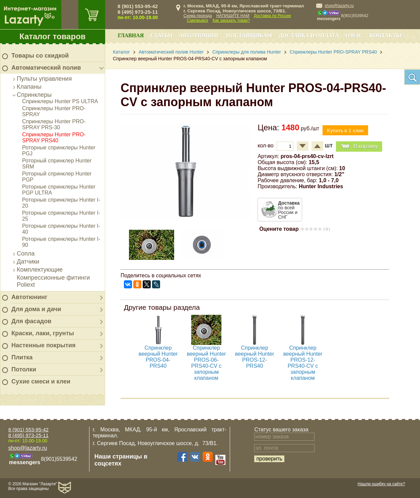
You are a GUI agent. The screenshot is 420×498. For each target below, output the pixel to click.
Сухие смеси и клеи (40, 381)
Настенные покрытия (43, 345)
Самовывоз (197, 20)
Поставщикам (249, 35)
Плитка (21, 357)
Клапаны (29, 86)
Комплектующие (40, 269)
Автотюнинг (29, 297)
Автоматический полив (46, 67)
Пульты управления (44, 78)
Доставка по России (272, 15)
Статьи (161, 35)
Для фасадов (31, 321)
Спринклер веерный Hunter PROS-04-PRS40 (158, 357)
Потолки (23, 369)
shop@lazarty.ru (339, 5)
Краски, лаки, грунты (42, 333)
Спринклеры (34, 94)
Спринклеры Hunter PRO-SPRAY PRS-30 (54, 124)
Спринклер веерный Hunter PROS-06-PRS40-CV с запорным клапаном (206, 363)
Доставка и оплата (309, 35)
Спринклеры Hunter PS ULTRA (60, 101)
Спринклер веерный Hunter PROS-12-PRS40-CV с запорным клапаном (303, 363)
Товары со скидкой (40, 55)
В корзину (359, 146)
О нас (354, 35)
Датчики (28, 261)
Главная (131, 35)
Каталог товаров (52, 36)
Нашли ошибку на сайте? (381, 484)
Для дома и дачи (36, 309)
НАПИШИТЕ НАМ (233, 15)
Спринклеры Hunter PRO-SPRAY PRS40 (54, 137)
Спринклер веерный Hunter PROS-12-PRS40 (254, 357)
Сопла (25, 253)
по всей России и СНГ (288, 210)
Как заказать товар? (231, 20)
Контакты (385, 35)
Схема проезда (198, 15)
